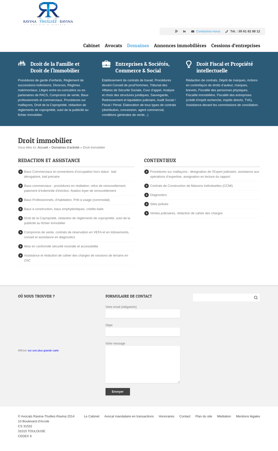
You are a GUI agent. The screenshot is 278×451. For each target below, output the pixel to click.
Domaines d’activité (65, 147)
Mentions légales (248, 416)
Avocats (113, 45)
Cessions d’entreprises (235, 45)
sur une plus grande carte (43, 350)
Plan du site (203, 416)
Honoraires (166, 416)
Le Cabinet (91, 416)
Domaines (138, 45)
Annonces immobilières (180, 45)
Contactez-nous (208, 31)
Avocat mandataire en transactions (129, 416)
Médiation (224, 416)
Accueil (43, 147)
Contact (185, 416)
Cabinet (91, 45)
